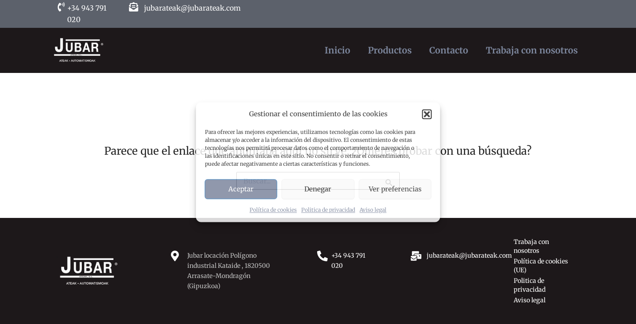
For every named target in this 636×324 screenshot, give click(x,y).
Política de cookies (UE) (541, 265)
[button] (427, 114)
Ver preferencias (395, 189)
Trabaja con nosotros (532, 50)
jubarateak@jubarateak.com (192, 8)
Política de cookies (273, 210)
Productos (390, 50)
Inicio (337, 50)
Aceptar (241, 189)
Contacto (448, 50)
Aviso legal (373, 210)
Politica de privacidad (328, 210)
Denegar (317, 189)
